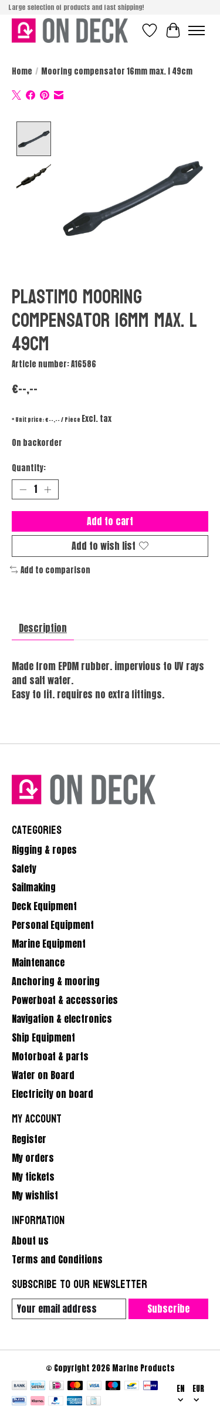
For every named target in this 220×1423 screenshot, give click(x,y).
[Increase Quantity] (47, 488)
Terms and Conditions (57, 1258)
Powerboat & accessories (65, 999)
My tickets (33, 1175)
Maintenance (38, 961)
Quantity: (29, 467)
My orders (33, 1157)
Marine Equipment (49, 942)
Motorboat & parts (50, 1055)
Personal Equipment (53, 924)
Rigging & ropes (44, 848)
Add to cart (110, 520)
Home (22, 71)
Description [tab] (43, 627)
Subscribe (168, 1307)
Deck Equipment (44, 905)
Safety (24, 867)
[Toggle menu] (196, 30)
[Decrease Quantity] (23, 488)
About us (30, 1239)
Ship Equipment (43, 1036)
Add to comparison (50, 568)
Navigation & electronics (62, 1017)
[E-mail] (69, 1307)
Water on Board (43, 1074)
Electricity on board (52, 1093)
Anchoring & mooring (56, 980)
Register (29, 1138)
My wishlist (35, 1194)
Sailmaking (34, 886)
